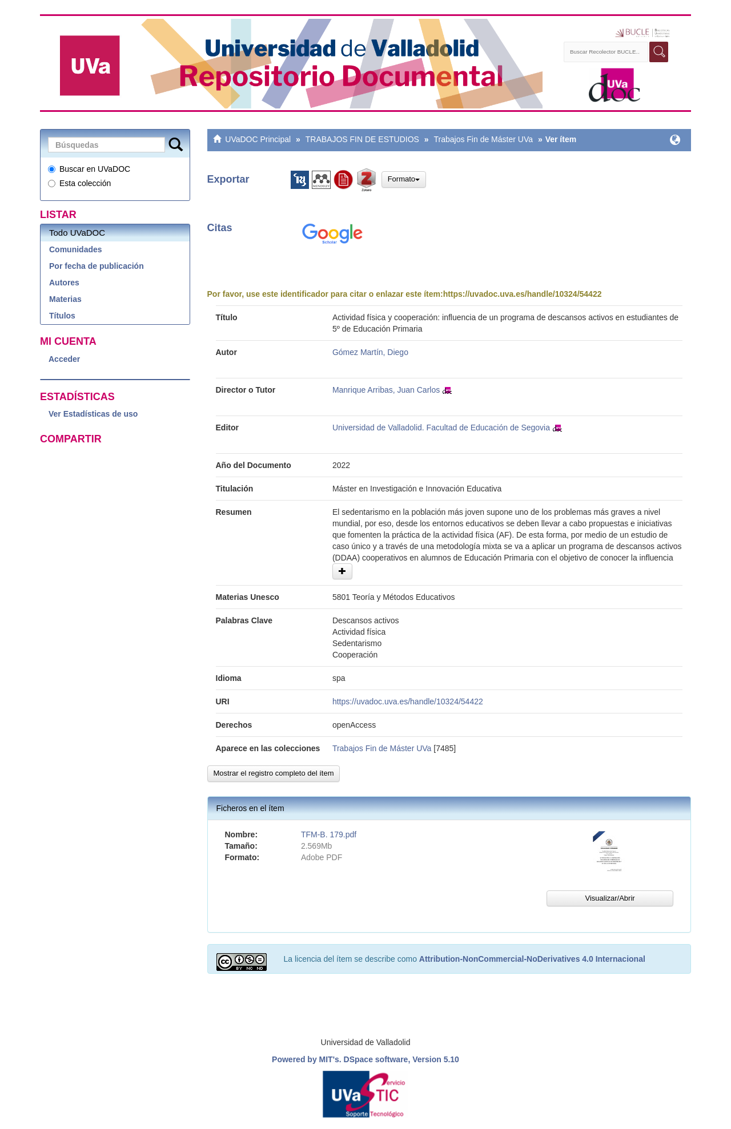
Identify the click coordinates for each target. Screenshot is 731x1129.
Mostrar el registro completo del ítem (274, 773)
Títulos (62, 315)
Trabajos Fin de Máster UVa (483, 139)
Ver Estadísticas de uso (93, 413)
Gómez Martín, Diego (370, 352)
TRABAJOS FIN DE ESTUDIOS (362, 139)
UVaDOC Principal (258, 139)
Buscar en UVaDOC (89, 169)
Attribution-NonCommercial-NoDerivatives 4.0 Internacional (532, 958)
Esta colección (79, 183)
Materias (65, 299)
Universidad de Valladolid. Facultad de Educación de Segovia (441, 427)
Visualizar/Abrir (609, 898)
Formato (404, 179)
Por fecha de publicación (96, 266)
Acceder (64, 359)
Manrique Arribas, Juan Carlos (386, 389)
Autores (64, 282)
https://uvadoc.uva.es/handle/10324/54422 (522, 294)
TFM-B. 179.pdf (328, 834)
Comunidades (75, 249)
